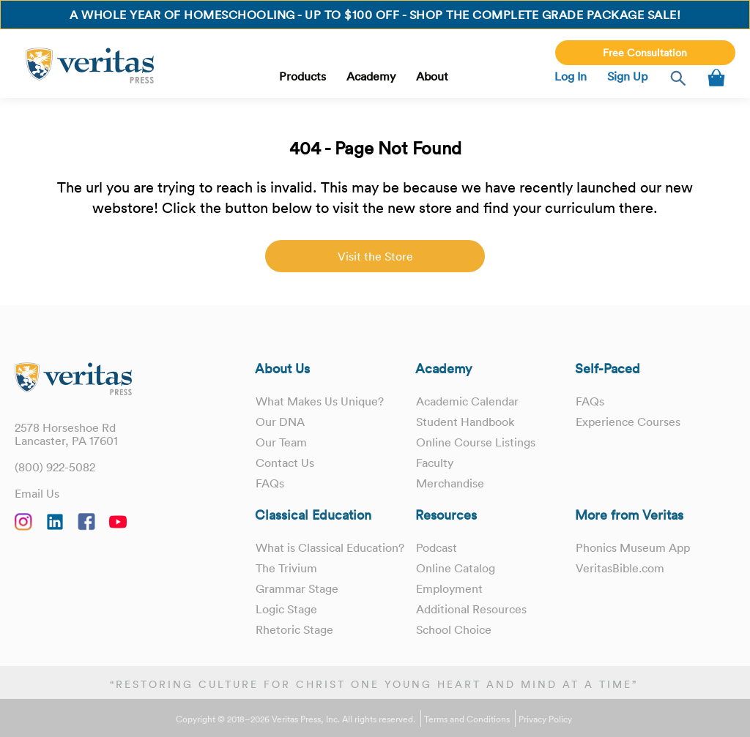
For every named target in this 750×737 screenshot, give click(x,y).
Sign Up (627, 76)
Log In (570, 76)
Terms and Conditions (467, 719)
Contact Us (285, 462)
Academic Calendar (467, 401)
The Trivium (286, 568)
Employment (449, 588)
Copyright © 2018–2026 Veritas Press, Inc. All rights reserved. (295, 719)
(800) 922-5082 (55, 467)
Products (302, 76)
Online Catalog (455, 568)
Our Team (281, 442)
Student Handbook (465, 421)
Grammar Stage (297, 588)
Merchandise (450, 483)
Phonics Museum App (633, 547)
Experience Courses (628, 421)
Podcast (436, 547)
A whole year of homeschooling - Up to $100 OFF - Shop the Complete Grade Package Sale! (375, 14)
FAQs (270, 483)
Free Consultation (645, 52)
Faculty (434, 462)
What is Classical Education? (330, 547)
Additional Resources (471, 609)
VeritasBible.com (620, 568)
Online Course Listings (475, 442)
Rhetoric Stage (294, 629)
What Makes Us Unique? (320, 401)
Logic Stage (286, 609)
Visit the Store (375, 256)
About (432, 76)
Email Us (37, 493)
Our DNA (280, 421)
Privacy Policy (545, 719)
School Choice (453, 629)
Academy (371, 76)
